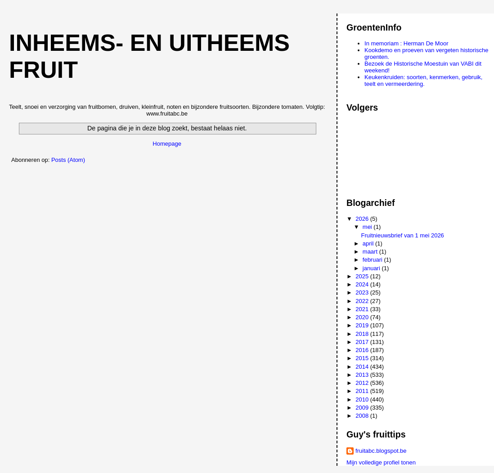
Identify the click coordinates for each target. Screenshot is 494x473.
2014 (362, 366)
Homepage (167, 143)
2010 (362, 399)
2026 (362, 218)
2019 (362, 325)
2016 (362, 350)
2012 (362, 382)
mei (368, 226)
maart (371, 251)
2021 (362, 309)
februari (373, 259)
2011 (362, 391)
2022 (362, 301)
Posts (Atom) (68, 159)
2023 (362, 292)
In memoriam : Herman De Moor (406, 43)
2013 (362, 374)
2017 (362, 342)
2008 (362, 415)
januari (372, 268)
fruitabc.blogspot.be (380, 450)
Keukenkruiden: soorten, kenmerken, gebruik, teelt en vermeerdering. (423, 80)
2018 (362, 333)
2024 (362, 284)
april (369, 243)
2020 (362, 317)
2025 (362, 276)
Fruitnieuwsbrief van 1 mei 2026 (402, 235)
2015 (362, 358)
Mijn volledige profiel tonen (381, 462)
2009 (362, 407)
